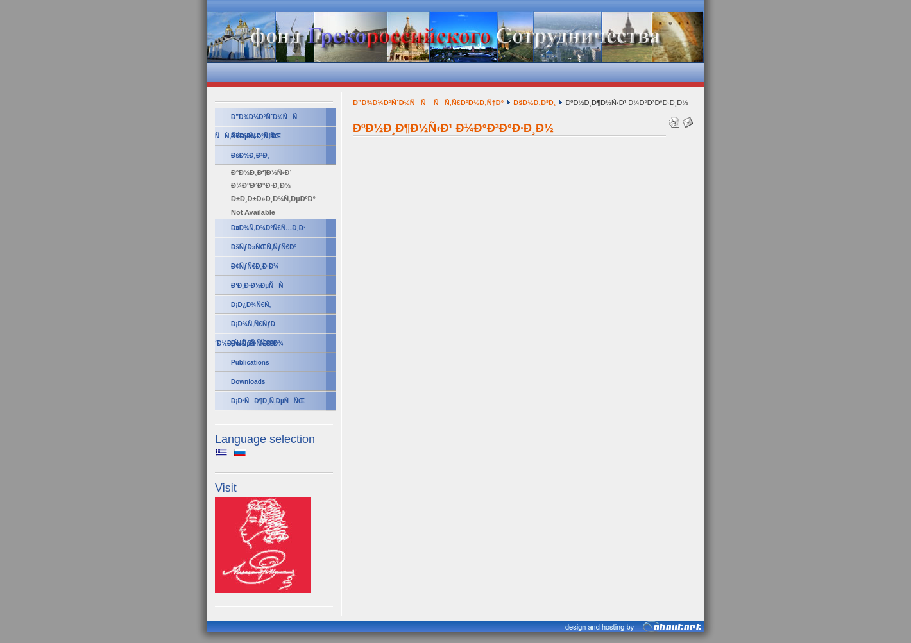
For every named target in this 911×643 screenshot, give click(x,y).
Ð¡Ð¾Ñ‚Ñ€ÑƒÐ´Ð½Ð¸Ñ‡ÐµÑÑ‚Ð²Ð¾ (249, 327)
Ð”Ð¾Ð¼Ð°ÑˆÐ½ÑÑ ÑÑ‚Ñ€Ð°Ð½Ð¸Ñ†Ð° (258, 120)
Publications (250, 362)
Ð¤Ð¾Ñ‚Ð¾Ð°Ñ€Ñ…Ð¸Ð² (268, 227)
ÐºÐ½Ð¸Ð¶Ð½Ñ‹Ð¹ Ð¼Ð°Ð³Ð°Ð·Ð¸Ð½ (261, 179)
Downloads (248, 381)
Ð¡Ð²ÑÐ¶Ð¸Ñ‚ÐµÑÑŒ (268, 401)
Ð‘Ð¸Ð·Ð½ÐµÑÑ (260, 285)
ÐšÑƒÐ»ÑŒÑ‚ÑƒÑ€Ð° (263, 247)
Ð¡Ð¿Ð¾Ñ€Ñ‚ (251, 304)
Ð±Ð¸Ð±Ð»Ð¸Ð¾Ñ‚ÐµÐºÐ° (273, 199)
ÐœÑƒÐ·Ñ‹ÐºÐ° (254, 343)
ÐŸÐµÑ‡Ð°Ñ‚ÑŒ (256, 136)
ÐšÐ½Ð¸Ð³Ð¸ (250, 155)
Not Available (253, 212)
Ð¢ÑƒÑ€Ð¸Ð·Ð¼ (254, 266)
